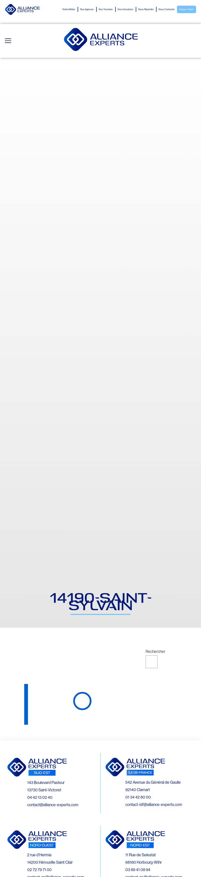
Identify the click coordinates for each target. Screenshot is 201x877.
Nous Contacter (166, 9)
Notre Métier (69, 9)
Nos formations (125, 9)
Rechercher (155, 651)
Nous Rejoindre (146, 9)
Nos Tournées (106, 9)
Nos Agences (87, 9)
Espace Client (186, 9)
